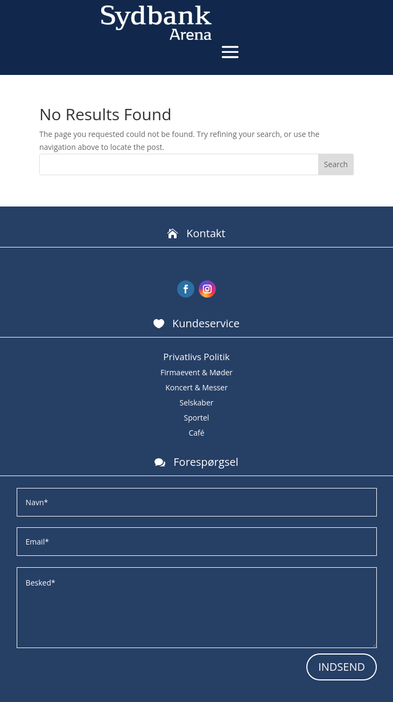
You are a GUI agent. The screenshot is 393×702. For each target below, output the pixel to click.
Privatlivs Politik (196, 356)
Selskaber (196, 402)
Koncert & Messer (196, 387)
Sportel (196, 417)
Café (196, 433)
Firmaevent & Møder (196, 372)
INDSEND (341, 666)
